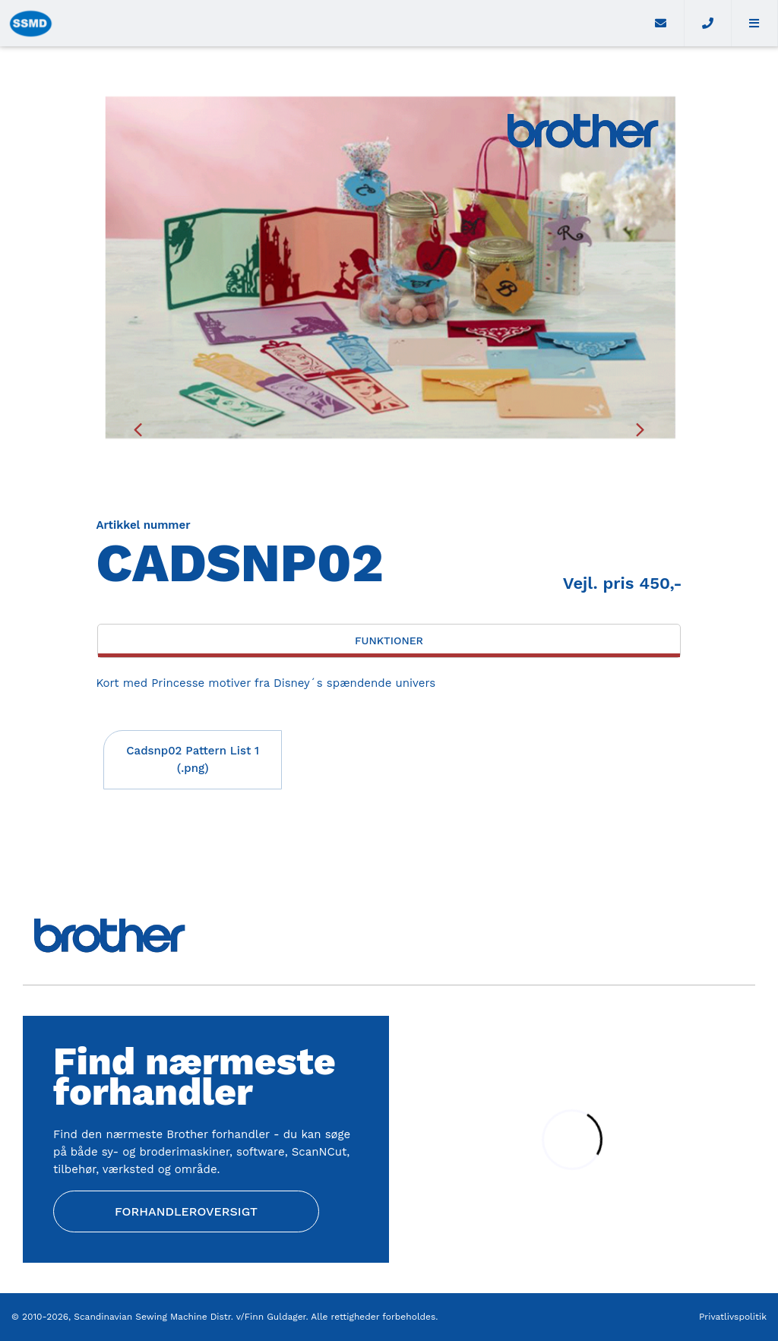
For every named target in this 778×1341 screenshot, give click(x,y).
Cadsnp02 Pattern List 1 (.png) (192, 759)
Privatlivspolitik (733, 1316)
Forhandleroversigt (186, 1211)
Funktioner (389, 640)
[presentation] (138, 429)
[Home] (319, 23)
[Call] (708, 23)
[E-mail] (661, 23)
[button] (755, 23)
